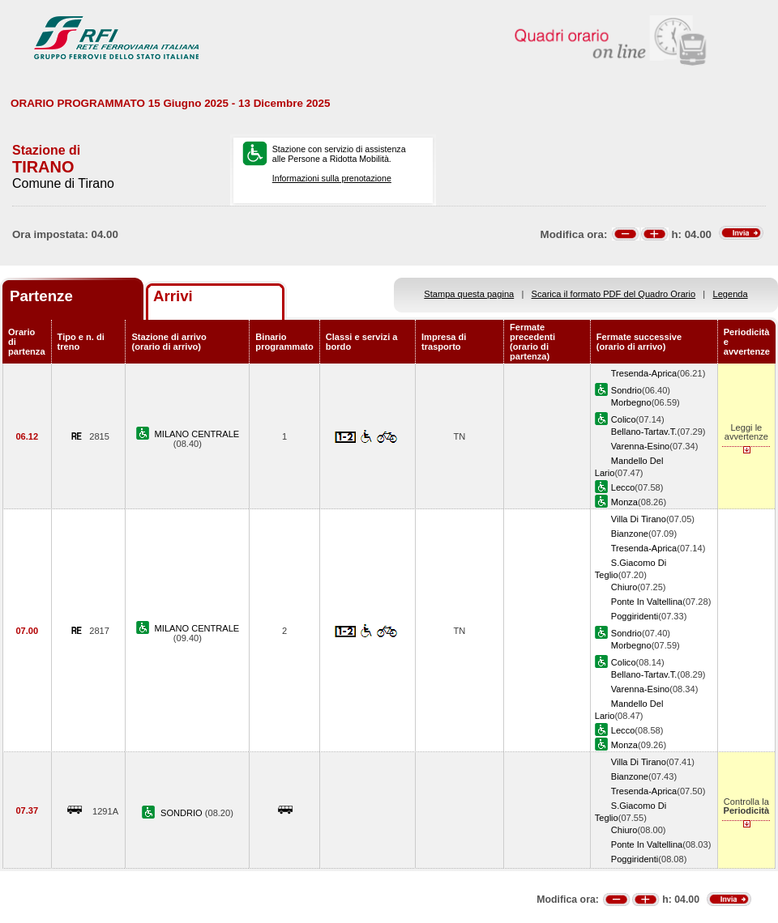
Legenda (730, 294)
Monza (624, 502)
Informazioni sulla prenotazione (331, 178)
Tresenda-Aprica (644, 373)
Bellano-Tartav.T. (644, 431)
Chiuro (624, 587)
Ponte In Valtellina (646, 601)
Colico (623, 419)
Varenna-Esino (640, 446)
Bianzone (629, 533)
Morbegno (631, 402)
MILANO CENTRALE (197, 434)
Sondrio (626, 390)
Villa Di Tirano (638, 519)
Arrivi (173, 295)
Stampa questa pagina (469, 294)
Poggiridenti (635, 616)
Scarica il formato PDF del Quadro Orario (614, 294)
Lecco (623, 487)
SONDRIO (182, 813)
